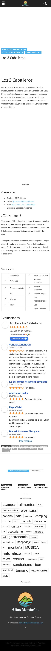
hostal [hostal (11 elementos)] (36, 542)
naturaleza (42, 446)
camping (33, 446)
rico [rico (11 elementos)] (41, 559)
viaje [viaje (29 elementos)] (5, 575)
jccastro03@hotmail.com (23, 201)
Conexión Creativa (34, 617)
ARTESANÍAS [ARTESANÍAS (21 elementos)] (10, 510)
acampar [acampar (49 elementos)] (9, 504)
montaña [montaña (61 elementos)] (15, 547)
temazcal (32, 448)
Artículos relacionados (18, 471)
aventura (24, 446)
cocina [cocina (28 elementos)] (7, 521)
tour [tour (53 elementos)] (38, 564)
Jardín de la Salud (41, 487)
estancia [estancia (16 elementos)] (39, 531)
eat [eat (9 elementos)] (4, 532)
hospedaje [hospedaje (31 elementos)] (24, 542)
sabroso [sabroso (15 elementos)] (6, 564)
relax (14, 448)
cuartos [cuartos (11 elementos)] (5, 526)
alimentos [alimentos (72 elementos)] (27, 504)
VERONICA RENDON (20, 345)
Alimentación (19, 49)
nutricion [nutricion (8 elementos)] (27, 553)
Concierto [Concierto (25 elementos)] (40, 521)
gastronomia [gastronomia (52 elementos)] (18, 537)
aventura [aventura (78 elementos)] (28, 510)
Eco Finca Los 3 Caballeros (23, 205)
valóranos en (19, 338)
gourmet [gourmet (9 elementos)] (33, 537)
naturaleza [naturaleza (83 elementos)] (12, 553)
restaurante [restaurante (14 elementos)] (32, 559)
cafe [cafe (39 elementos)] (19, 516)
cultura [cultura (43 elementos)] (16, 526)
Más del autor (36, 471)
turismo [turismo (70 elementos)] (22, 570)
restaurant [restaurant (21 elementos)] (18, 559)
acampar (15, 446)
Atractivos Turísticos (12, 52)
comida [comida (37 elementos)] (26, 521)
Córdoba (6, 49)
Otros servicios (33, 52)
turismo (6, 451)
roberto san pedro (18, 393)
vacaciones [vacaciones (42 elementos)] (39, 570)
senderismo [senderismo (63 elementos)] (22, 565)
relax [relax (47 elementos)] (6, 559)
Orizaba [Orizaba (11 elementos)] (36, 553)
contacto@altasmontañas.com (31, 623)
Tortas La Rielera (24, 487)
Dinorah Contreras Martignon (24, 431)
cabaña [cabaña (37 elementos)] (8, 516)
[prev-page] (24, 494)
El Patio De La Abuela (6, 488)
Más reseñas (25, 441)
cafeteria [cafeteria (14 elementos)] (29, 516)
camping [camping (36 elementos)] (41, 516)
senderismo (23, 448)
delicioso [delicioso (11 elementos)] (27, 526)
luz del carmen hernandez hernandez (28, 382)
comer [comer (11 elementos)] (16, 521)
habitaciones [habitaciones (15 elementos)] (8, 542)
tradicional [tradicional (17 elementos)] (8, 570)
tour (40, 448)
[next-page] (27, 494)
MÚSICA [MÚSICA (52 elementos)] (32, 547)
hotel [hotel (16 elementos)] (43, 542)
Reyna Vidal (15, 407)
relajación (6, 448)
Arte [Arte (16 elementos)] (40, 504)
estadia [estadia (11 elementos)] (29, 532)
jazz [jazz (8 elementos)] (4, 547)
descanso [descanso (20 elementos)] (39, 526)
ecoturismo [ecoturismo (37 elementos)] (15, 531)
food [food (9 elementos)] (4, 537)
